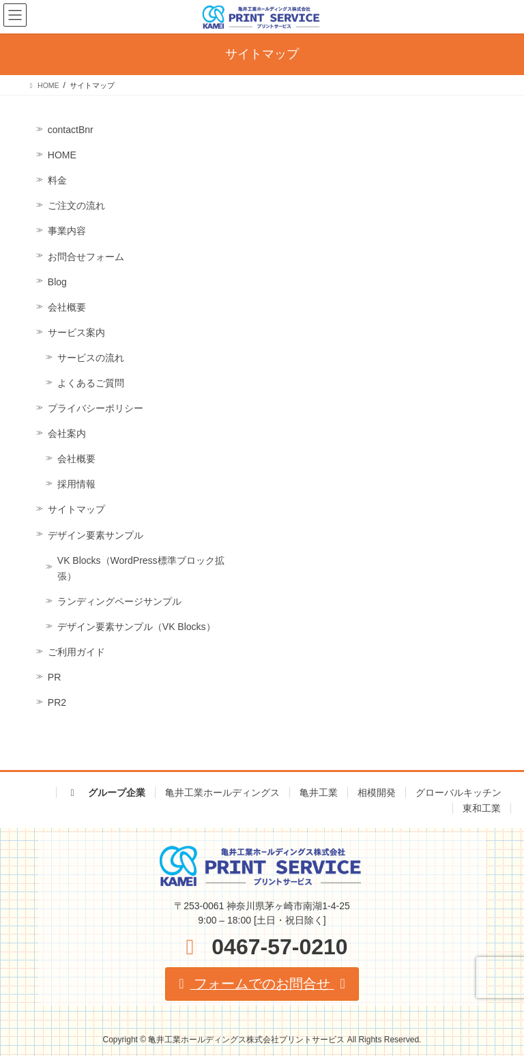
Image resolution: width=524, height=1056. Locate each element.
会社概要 (67, 307)
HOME (62, 154)
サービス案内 (76, 332)
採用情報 (76, 484)
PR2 (57, 702)
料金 (57, 180)
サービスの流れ (90, 357)
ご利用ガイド (76, 651)
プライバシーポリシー (95, 408)
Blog (57, 281)
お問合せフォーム (86, 256)
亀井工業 (319, 792)
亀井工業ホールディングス (222, 792)
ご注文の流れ (76, 205)
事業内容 (67, 230)
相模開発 (377, 792)
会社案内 (67, 433)
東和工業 (482, 808)
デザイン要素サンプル (95, 535)
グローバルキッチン (458, 792)
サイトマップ (76, 509)
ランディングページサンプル (119, 601)
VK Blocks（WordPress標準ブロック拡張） (140, 568)
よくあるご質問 (90, 382)
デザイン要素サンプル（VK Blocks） (136, 626)
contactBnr (70, 129)
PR (54, 677)
